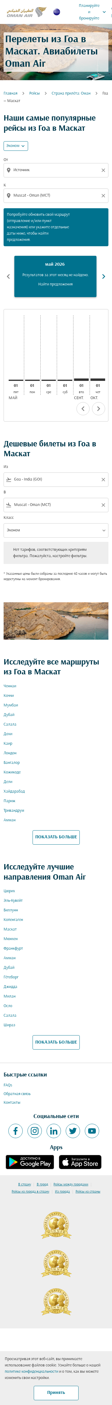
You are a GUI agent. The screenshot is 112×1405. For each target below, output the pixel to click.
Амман (10, 820)
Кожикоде (12, 772)
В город (42, 1184)
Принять (56, 1392)
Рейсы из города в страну (30, 1191)
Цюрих (9, 891)
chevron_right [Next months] (103, 276)
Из (6, 467)
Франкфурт (13, 948)
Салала (10, 724)
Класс (9, 518)
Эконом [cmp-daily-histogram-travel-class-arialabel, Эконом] (12, 146)
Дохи (8, 734)
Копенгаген (13, 920)
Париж (9, 801)
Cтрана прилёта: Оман (71, 93)
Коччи (9, 696)
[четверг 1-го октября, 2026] (97, 379)
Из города (62, 1191)
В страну (24, 1184)
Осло (8, 1006)
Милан (10, 996)
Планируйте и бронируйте (94, 12)
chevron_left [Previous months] (8, 276)
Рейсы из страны (88, 1191)
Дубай (9, 715)
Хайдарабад (14, 791)
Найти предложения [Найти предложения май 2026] (55, 284)
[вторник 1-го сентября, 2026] (81, 379)
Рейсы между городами (70, 1184)
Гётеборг (11, 977)
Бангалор (12, 763)
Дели (8, 782)
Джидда (10, 987)
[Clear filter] (103, 479)
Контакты (12, 1102)
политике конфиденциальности (31, 1371)
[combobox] (56, 170)
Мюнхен (11, 939)
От (6, 160)
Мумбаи (11, 705)
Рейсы (34, 93)
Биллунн (11, 910)
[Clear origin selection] (104, 170)
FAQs (8, 1085)
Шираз (9, 1025)
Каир (8, 743)
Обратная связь (17, 1094)
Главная (10, 93)
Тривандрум (14, 810)
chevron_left (83, 408)
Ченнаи (10, 686)
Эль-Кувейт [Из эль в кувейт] (13, 900)
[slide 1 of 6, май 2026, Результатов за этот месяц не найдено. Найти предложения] (55, 276)
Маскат (10, 929)
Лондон (10, 753)
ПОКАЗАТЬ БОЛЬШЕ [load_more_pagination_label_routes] (56, 837)
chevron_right (98, 408)
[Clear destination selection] (104, 196)
